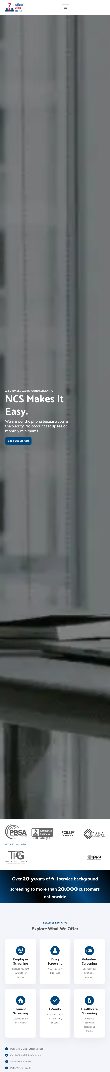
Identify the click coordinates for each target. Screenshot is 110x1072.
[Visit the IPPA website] (94, 857)
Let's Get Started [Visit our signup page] (18, 441)
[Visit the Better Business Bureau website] (42, 834)
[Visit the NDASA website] (94, 834)
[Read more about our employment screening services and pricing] (20, 961)
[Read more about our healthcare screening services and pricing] (89, 1013)
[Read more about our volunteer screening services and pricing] (89, 961)
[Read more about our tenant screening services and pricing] (20, 1013)
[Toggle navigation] (65, 7)
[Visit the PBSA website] (16, 832)
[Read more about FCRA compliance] (68, 834)
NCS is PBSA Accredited (16, 844)
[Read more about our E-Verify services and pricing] (55, 1013)
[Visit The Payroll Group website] (16, 857)
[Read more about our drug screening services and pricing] (55, 961)
